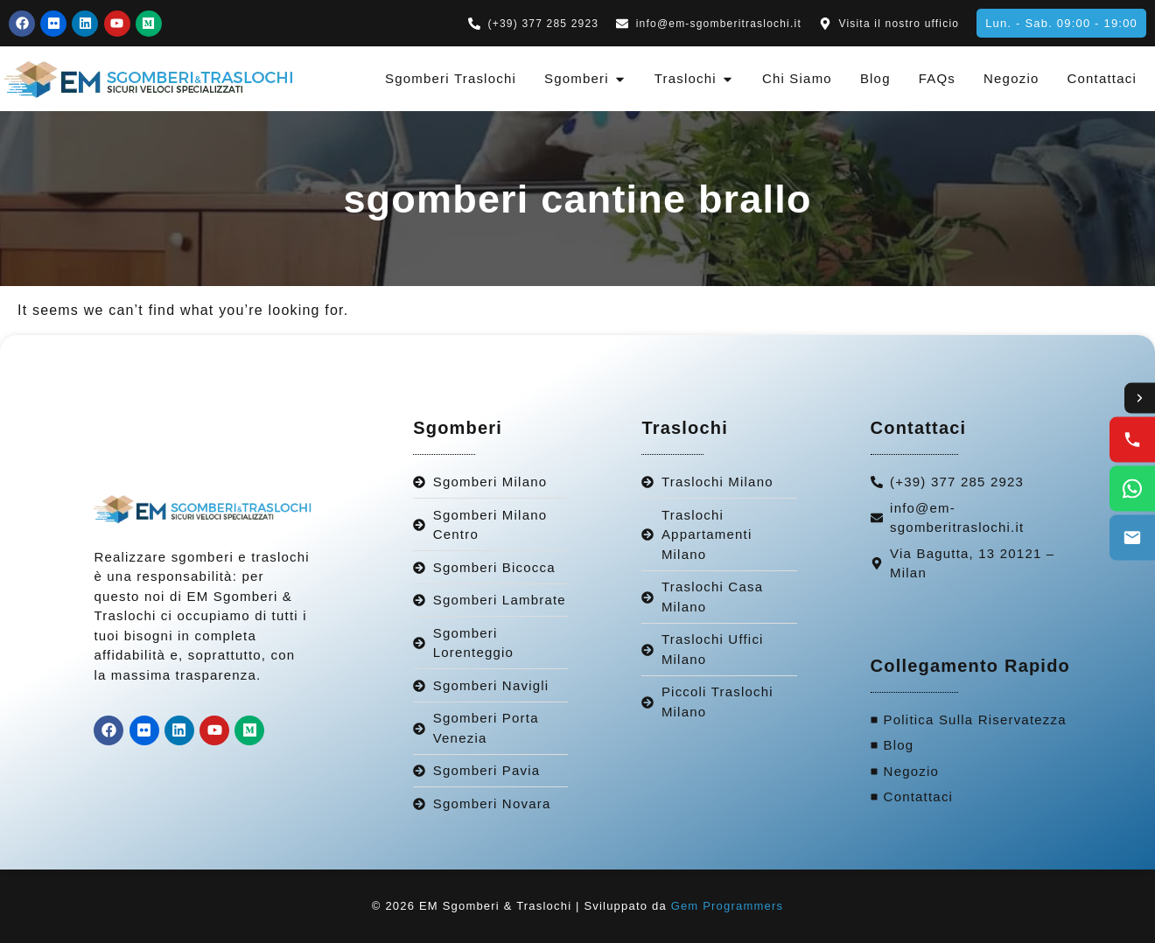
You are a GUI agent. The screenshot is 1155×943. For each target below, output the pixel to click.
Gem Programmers (727, 905)
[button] (1061, 23)
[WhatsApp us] (1132, 489)
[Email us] (1132, 538)
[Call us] (1132, 440)
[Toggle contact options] (1139, 398)
